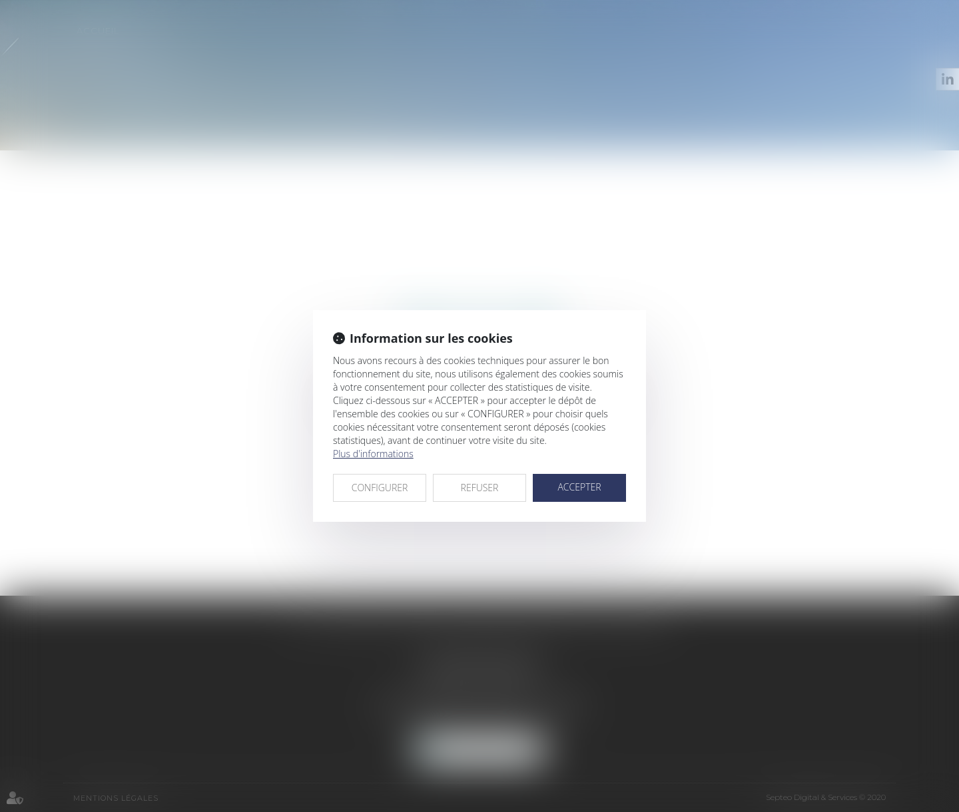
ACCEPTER (579, 487)
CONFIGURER (380, 487)
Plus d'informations (373, 453)
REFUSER (480, 487)
